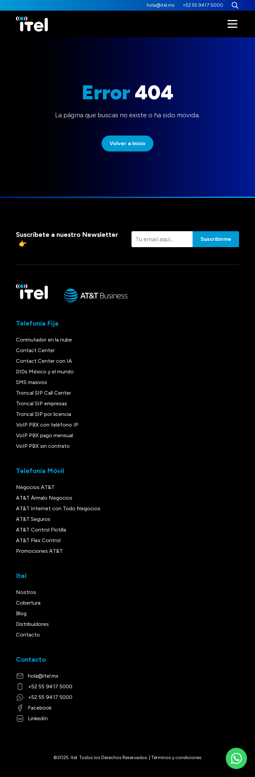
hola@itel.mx (161, 5)
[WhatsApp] (236, 758)
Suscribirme (216, 239)
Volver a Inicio (127, 143)
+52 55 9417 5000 (203, 5)
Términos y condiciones (176, 757)
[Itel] (32, 24)
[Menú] (232, 24)
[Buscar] (235, 5)
